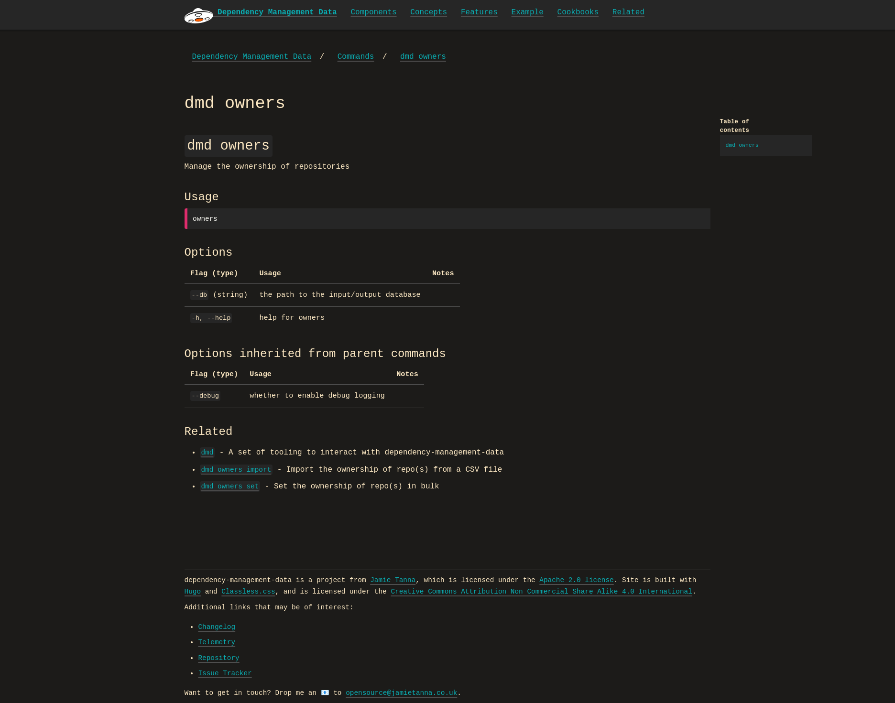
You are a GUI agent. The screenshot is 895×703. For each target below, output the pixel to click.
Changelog (216, 627)
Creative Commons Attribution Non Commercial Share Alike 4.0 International (541, 591)
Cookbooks (578, 12)
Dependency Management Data (252, 57)
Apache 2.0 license (576, 580)
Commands (356, 57)
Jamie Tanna (392, 580)
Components (374, 12)
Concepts (428, 12)
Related (628, 12)
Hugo (193, 591)
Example (528, 12)
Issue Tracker (224, 673)
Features (479, 12)
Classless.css (248, 591)
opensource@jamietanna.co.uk (401, 693)
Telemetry (216, 642)
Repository (218, 658)
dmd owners (423, 57)
